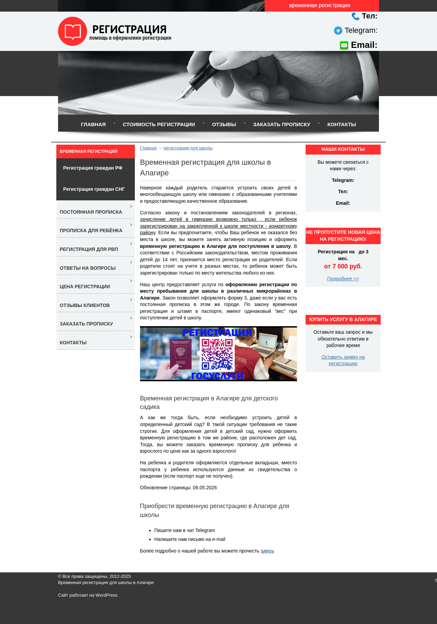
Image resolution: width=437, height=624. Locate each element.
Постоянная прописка (91, 212)
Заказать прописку (281, 124)
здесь (267, 551)
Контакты (341, 124)
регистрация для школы (188, 147)
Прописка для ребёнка (91, 230)
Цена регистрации (85, 286)
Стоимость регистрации (159, 124)
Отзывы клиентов (85, 305)
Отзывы (224, 124)
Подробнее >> (343, 278)
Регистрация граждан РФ (93, 168)
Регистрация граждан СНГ (94, 189)
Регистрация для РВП (89, 249)
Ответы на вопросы (88, 268)
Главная (93, 124)
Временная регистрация (88, 151)
